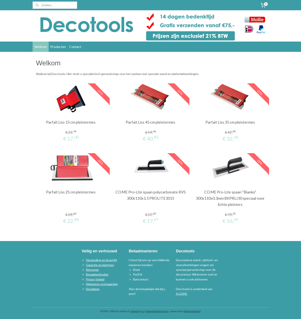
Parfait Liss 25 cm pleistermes (71, 192)
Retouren (92, 269)
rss (142, 311)
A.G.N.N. (181, 293)
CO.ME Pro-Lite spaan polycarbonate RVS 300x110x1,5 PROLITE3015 (150, 195)
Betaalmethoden (97, 274)
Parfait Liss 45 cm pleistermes (150, 122)
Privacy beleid (95, 279)
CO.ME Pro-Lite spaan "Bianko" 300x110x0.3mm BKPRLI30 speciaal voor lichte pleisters (230, 198)
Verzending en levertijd (101, 260)
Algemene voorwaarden (102, 284)
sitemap (134, 311)
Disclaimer (93, 289)
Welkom (40, 47)
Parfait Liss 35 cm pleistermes (230, 122)
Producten (58, 47)
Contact (75, 47)
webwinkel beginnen (157, 311)
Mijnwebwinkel (192, 311)
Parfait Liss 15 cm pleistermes (71, 122)
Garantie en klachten (100, 265)
